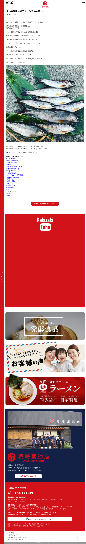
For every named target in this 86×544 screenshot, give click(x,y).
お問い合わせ (28, 476)
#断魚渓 (9, 196)
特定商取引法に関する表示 (17, 537)
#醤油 (8, 167)
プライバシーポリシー (15, 539)
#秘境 (8, 189)
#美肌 (8, 173)
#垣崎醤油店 (11, 158)
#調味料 (14, 171)
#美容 (13, 169)
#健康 (8, 169)
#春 (7, 183)
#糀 (10, 164)
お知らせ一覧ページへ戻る (45, 204)
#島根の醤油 (11, 181)
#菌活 (13, 173)
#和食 (8, 171)
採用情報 (11, 533)
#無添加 (20, 175)
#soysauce (10, 177)
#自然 (17, 169)
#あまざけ (18, 167)
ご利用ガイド (12, 535)
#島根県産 (10, 187)
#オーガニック (11, 175)
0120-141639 (23, 493)
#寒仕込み (10, 179)
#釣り (8, 194)
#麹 (7, 164)
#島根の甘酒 (11, 185)
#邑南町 (15, 162)
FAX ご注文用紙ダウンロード (40, 519)
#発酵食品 (14, 160)
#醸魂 (8, 160)
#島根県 (9, 162)
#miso (16, 177)
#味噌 (13, 167)
